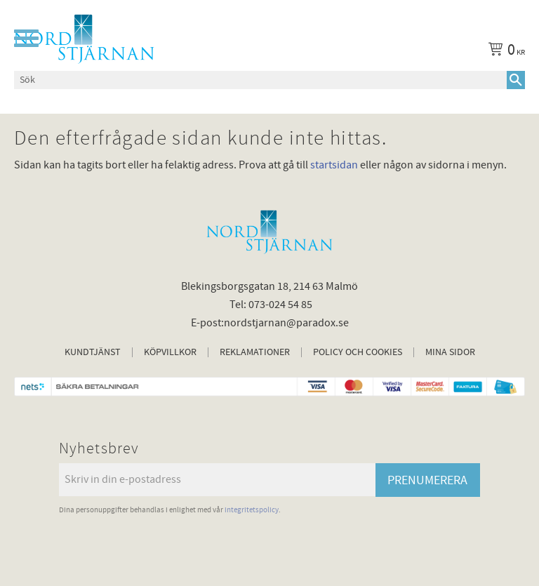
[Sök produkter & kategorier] (260, 80)
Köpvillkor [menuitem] (170, 352)
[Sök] (516, 80)
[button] (26, 38)
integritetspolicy (252, 510)
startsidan (334, 165)
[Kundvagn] (504, 51)
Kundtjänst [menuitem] (93, 352)
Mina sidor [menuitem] (450, 352)
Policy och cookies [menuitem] (357, 352)
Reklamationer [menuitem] (255, 352)
